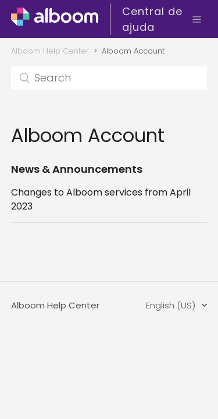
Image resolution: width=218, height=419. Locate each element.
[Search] (109, 78)
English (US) (172, 305)
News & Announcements (76, 169)
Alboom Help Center (50, 50)
